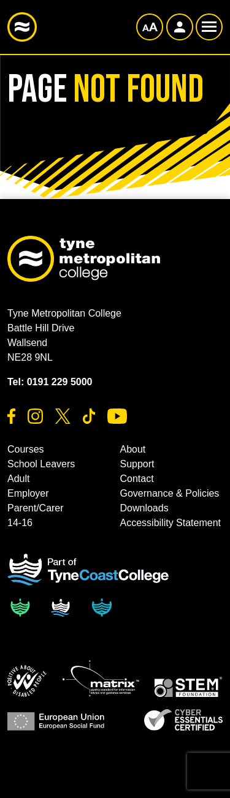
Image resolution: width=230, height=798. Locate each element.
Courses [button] (25, 449)
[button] (27, 681)
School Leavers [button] (41, 464)
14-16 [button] (20, 523)
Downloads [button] (144, 508)
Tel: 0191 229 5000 (49, 382)
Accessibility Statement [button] (170, 523)
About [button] (133, 449)
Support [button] (137, 464)
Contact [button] (137, 478)
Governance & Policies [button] (170, 493)
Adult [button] (18, 478)
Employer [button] (28, 493)
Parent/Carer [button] (35, 508)
